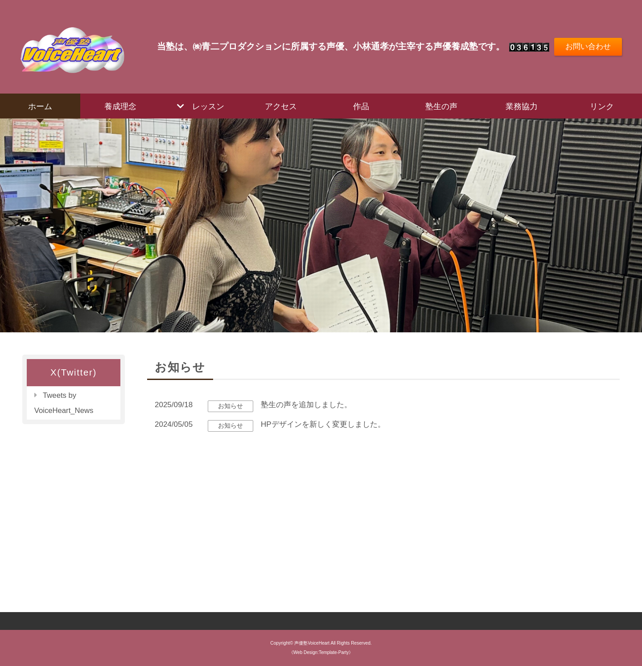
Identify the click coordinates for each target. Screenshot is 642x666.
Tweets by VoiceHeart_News (64, 403)
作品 (361, 106)
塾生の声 (441, 106)
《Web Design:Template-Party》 (321, 652)
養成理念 (120, 106)
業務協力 (522, 106)
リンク (602, 106)
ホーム (40, 106)
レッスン (208, 106)
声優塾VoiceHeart (312, 643)
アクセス (281, 106)
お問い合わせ (587, 46)
